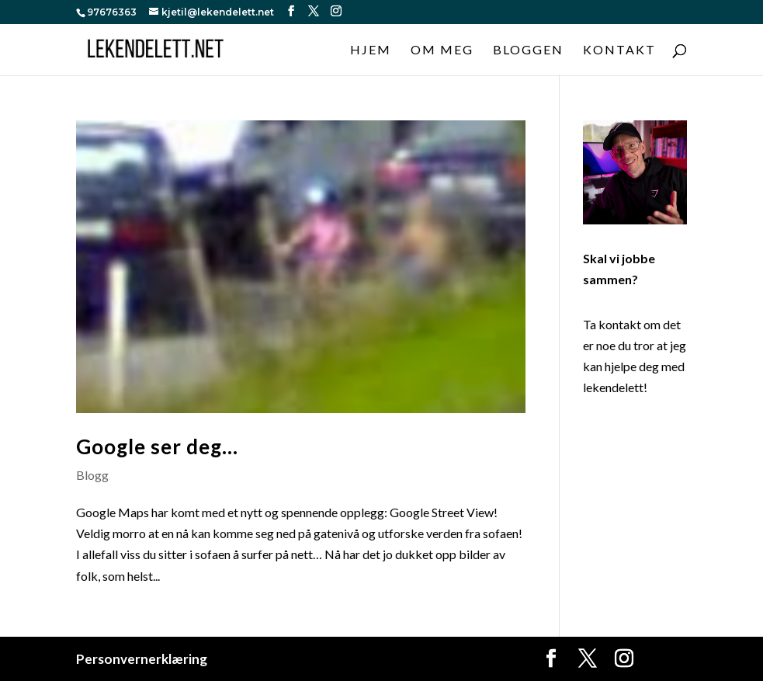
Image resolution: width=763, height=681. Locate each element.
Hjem (370, 50)
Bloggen (528, 50)
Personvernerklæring (141, 659)
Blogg (92, 474)
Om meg (442, 50)
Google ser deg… (157, 446)
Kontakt (619, 50)
